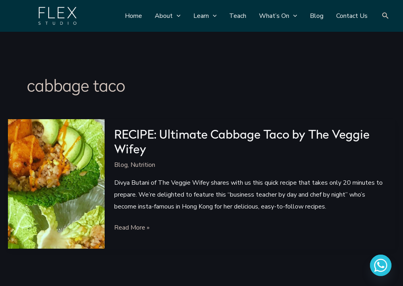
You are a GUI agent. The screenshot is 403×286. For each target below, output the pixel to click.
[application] (177, 16)
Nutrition (142, 164)
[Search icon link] (385, 16)
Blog (121, 164)
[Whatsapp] (380, 265)
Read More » (132, 228)
